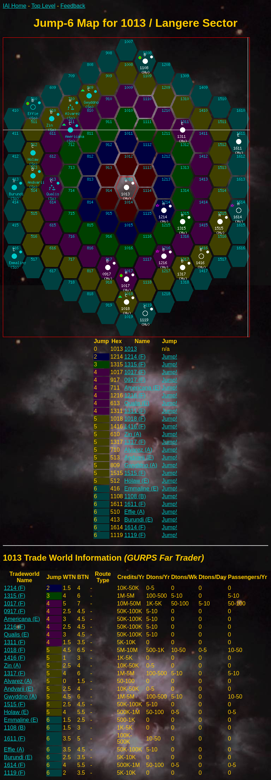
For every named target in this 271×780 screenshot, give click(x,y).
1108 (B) (135, 496)
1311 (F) (134, 411)
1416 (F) (134, 426)
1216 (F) (134, 395)
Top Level (43, 6)
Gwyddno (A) (140, 465)
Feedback (72, 6)
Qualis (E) (136, 403)
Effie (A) (134, 512)
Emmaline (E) (141, 489)
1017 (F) (134, 372)
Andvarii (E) (139, 458)
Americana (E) (142, 388)
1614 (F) (134, 527)
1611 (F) (134, 504)
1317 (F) (134, 442)
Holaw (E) (136, 481)
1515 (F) (134, 473)
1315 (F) (134, 364)
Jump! (169, 357)
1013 (130, 349)
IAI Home (14, 6)
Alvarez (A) (138, 450)
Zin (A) (132, 434)
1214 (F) (134, 357)
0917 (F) (134, 380)
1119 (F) (134, 535)
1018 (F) (134, 419)
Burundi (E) (138, 520)
